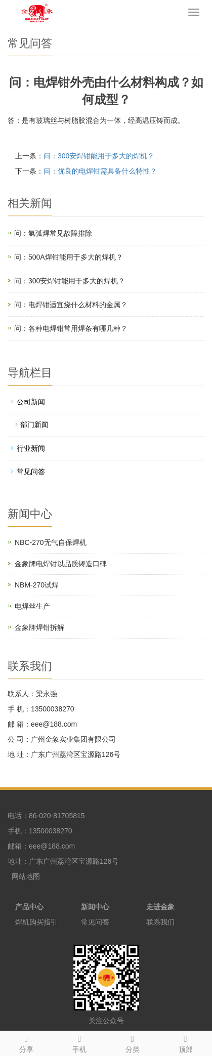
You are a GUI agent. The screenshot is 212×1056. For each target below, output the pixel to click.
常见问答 (31, 472)
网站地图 (26, 876)
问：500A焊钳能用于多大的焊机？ (68, 257)
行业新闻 (31, 448)
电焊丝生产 (32, 606)
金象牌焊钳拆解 (39, 627)
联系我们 (160, 922)
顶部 (185, 1042)
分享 (26, 1042)
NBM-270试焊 (37, 585)
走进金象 (160, 907)
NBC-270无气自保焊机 (51, 542)
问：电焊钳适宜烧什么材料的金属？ (71, 305)
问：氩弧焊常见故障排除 (53, 233)
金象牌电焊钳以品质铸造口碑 (61, 564)
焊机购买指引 (36, 922)
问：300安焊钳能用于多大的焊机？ (99, 156)
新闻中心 (95, 907)
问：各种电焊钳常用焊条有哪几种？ (71, 328)
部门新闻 (34, 424)
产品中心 (29, 907)
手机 (79, 1042)
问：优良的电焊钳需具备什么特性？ (100, 171)
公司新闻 (31, 402)
